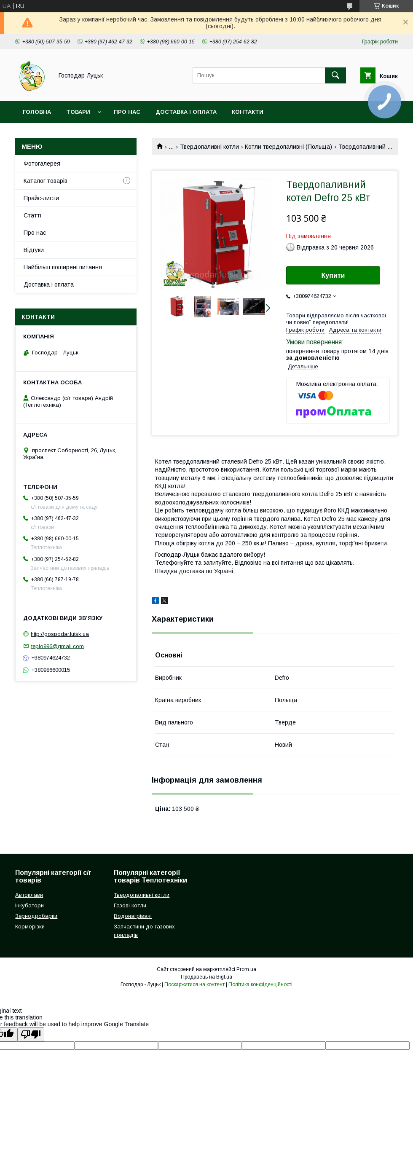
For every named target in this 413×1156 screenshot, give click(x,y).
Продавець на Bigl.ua (206, 977)
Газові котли (130, 905)
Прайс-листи (41, 198)
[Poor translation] (30, 1034)
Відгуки (34, 250)
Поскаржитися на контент (194, 984)
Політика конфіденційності (260, 984)
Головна (37, 112)
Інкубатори (29, 905)
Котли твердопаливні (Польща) (288, 146)
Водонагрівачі (133, 916)
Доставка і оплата (186, 112)
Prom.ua (246, 969)
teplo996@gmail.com (57, 646)
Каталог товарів (45, 180)
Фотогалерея (42, 163)
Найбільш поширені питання (63, 267)
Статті (32, 215)
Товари (78, 112)
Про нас (127, 112)
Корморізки (30, 926)
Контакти (247, 112)
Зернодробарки (36, 916)
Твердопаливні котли (209, 146)
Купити (333, 275)
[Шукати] (335, 75)
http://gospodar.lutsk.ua (60, 634)
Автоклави (29, 895)
